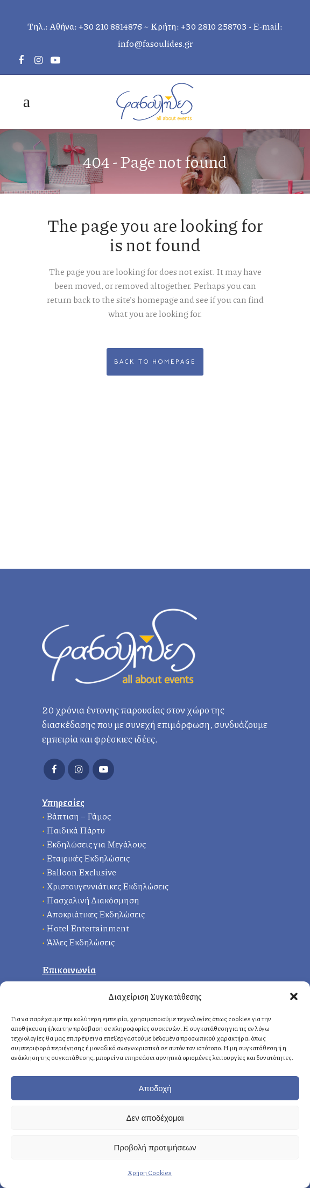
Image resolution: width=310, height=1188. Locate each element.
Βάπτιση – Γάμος (78, 816)
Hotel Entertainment (87, 928)
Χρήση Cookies (150, 1172)
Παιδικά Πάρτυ (75, 830)
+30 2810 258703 (214, 26)
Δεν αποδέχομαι (155, 1117)
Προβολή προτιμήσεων (155, 1147)
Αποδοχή (155, 1088)
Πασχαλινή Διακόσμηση (92, 900)
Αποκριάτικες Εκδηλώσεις (95, 914)
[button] (293, 996)
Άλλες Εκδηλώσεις (80, 942)
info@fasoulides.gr (155, 43)
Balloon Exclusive (81, 872)
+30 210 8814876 (110, 26)
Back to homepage (154, 362)
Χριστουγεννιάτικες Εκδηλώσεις (107, 886)
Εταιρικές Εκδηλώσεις (88, 858)
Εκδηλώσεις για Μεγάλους (96, 844)
